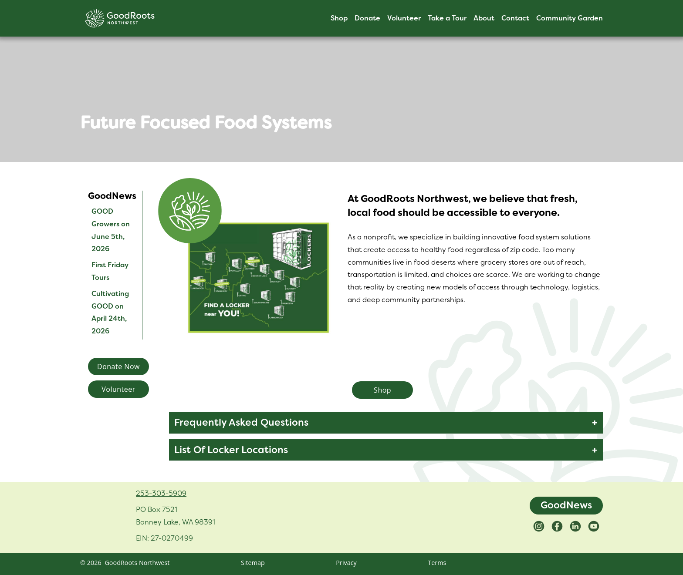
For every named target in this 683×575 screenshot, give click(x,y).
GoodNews (566, 505)
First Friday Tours (109, 271)
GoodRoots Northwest (137, 562)
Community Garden (569, 18)
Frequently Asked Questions (241, 422)
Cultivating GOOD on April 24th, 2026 (110, 312)
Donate (367, 18)
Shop (339, 18)
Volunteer (404, 18)
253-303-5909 (161, 493)
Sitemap (253, 562)
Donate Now (118, 366)
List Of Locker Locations (231, 450)
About (483, 18)
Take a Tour (447, 18)
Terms (437, 562)
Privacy (346, 562)
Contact (515, 18)
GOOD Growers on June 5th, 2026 (110, 230)
